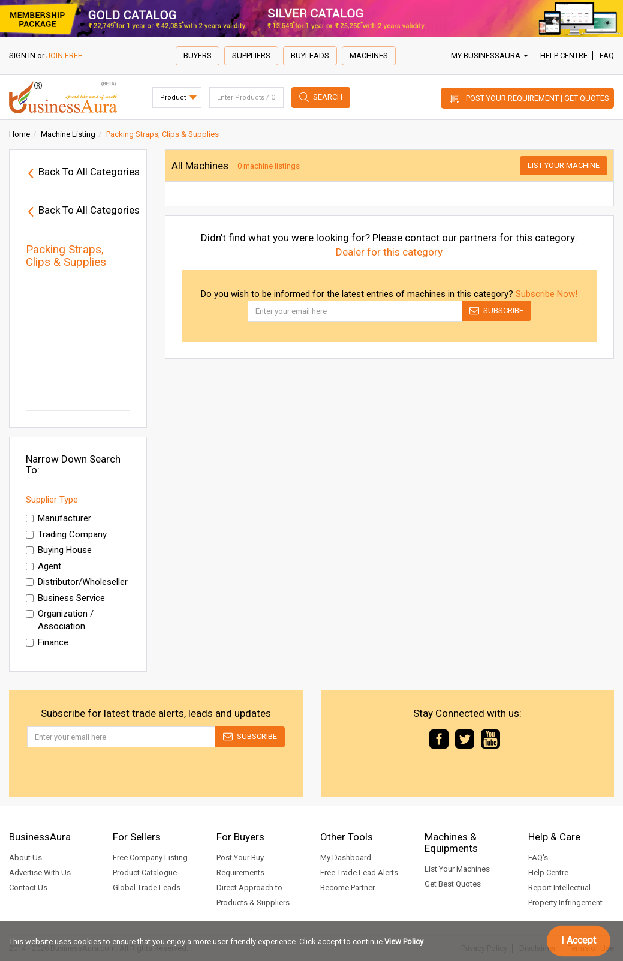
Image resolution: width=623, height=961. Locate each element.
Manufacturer (58, 518)
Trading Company (66, 534)
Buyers (197, 55)
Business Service (65, 598)
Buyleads (310, 55)
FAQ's (538, 857)
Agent (43, 566)
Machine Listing (68, 134)
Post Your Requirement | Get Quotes (537, 98)
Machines (369, 55)
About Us (25, 857)
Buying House (59, 550)
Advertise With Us (40, 872)
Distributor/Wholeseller (77, 581)
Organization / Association (60, 620)
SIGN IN (22, 55)
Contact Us (28, 887)
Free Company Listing (150, 857)
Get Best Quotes (453, 883)
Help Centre (564, 55)
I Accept (578, 940)
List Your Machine (564, 165)
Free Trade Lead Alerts (359, 872)
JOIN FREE (64, 55)
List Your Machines (457, 868)
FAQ (607, 55)
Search (327, 96)
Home (19, 134)
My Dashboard (345, 857)
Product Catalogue (145, 872)
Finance (47, 642)
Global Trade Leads (146, 887)
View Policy (403, 941)
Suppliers (251, 55)
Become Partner (347, 887)
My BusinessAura (489, 55)
